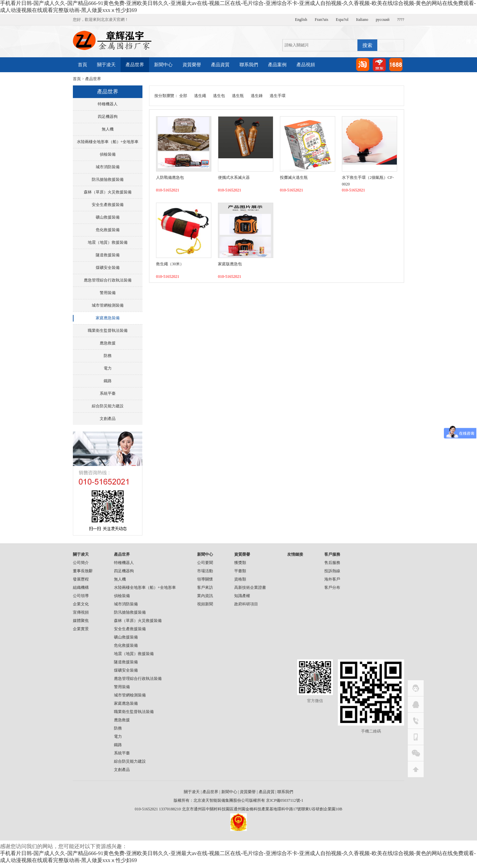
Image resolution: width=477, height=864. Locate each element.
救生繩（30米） (170, 264)
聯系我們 (248, 64)
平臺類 (240, 571)
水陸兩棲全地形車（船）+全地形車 (108, 141)
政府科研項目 (246, 604)
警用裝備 (108, 292)
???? (400, 19)
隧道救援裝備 (108, 255)
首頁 (82, 64)
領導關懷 (205, 579)
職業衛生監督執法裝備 (108, 330)
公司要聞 (205, 562)
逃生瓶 (238, 95)
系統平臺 (108, 393)
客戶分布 (332, 587)
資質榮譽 (192, 64)
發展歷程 (81, 579)
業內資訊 (205, 595)
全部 (183, 95)
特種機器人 (108, 104)
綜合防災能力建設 (108, 406)
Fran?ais (321, 19)
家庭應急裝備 (108, 318)
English (301, 19)
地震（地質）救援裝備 (108, 242)
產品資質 (220, 64)
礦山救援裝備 (108, 217)
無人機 (108, 129)
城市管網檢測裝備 (108, 305)
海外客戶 (332, 579)
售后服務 (332, 562)
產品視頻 (305, 64)
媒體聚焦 (81, 620)
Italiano (362, 19)
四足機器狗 (108, 116)
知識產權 (242, 595)
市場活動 (205, 571)
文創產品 (108, 418)
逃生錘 (257, 95)
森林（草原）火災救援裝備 (108, 192)
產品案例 (277, 64)
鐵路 (108, 381)
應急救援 (108, 343)
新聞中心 (163, 64)
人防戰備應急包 (170, 177)
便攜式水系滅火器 (234, 177)
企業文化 (81, 604)
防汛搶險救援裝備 (108, 179)
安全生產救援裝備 (108, 204)
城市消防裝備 (108, 167)
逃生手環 (278, 95)
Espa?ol (342, 19)
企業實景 (81, 629)
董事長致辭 (83, 571)
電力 (108, 368)
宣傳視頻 (81, 612)
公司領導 (81, 595)
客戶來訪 (205, 587)
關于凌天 (106, 64)
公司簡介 (81, 562)
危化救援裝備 (108, 230)
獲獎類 (240, 562)
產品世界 (135, 64)
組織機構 (81, 587)
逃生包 (219, 95)
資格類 (240, 579)
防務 (108, 355)
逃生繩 (200, 95)
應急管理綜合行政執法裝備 (108, 280)
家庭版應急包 (230, 264)
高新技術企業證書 (250, 587)
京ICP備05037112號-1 (284, 800)
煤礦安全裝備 (108, 267)
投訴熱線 (332, 571)
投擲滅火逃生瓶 (294, 177)
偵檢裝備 (108, 154)
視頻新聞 (205, 604)
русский (383, 19)
